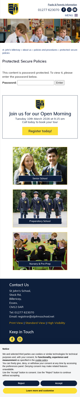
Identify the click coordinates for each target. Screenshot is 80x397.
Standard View (35, 321)
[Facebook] (63, 9)
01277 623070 (48, 10)
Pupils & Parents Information (62, 4)
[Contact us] (75, 9)
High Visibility (56, 321)
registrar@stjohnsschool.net (36, 314)
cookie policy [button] (41, 360)
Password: (28, 82)
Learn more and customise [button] (40, 390)
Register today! (40, 131)
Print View (16, 321)
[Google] (69, 9)
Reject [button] (21, 383)
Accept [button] (58, 383)
